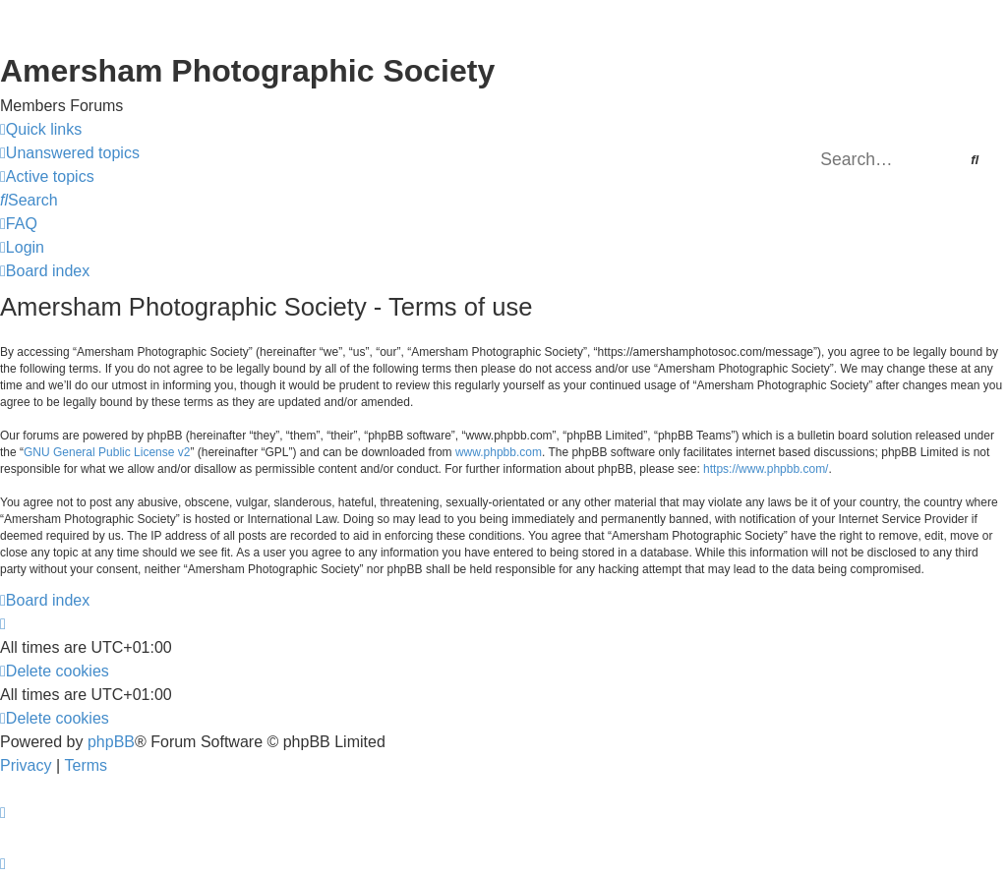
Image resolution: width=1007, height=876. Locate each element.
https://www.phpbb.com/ (765, 469)
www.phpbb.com (498, 452)
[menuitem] (70, 153)
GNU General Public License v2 (107, 452)
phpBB (111, 741)
